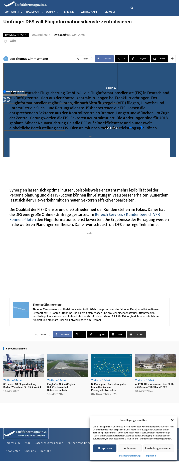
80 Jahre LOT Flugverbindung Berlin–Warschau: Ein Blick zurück (22, 386)
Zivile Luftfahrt (16, 35)
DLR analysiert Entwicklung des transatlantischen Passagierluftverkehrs (108, 387)
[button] (172, 420)
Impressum (151, 455)
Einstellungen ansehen (158, 448)
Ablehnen (130, 448)
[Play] (60, 76)
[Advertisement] (90, 161)
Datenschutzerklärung (129, 455)
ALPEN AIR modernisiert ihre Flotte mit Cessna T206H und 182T (154, 386)
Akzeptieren (104, 448)
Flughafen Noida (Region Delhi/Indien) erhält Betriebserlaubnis (61, 387)
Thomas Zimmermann (32, 59)
